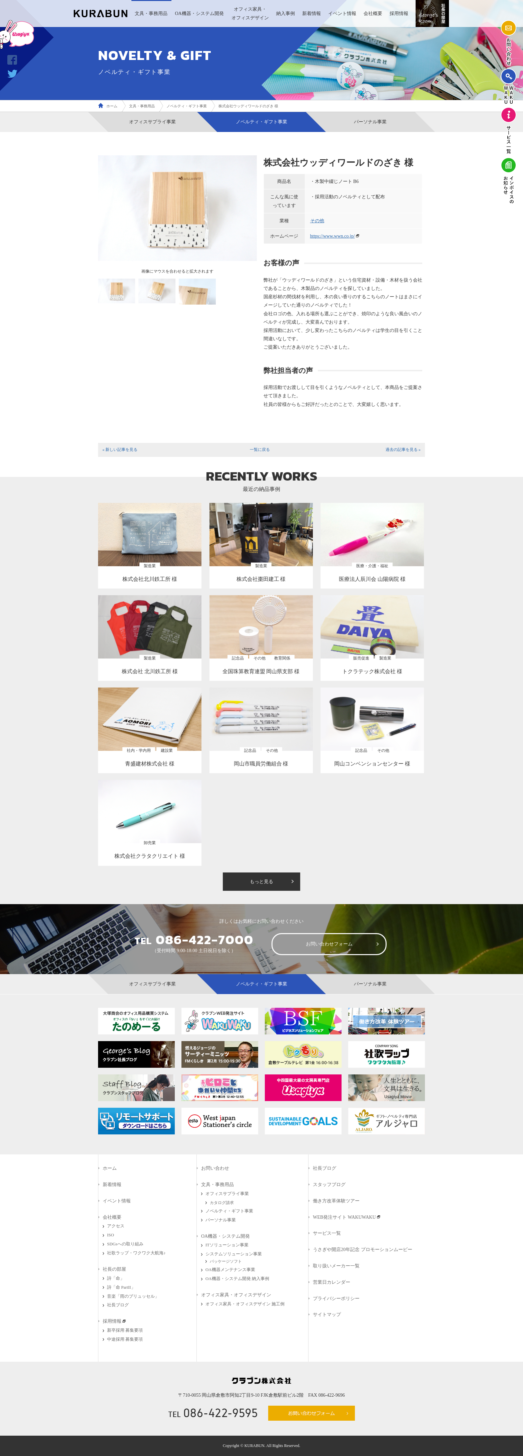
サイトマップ (327, 1314)
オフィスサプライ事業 (152, 121)
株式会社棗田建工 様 (261, 579)
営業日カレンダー (331, 1282)
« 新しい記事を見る (119, 449)
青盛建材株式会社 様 (149, 763)
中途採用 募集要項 (125, 1339)
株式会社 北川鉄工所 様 (150, 671)
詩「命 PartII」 (121, 1287)
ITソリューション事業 (226, 1245)
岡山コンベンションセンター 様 (372, 763)
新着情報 (311, 13)
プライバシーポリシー (336, 1298)
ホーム (111, 106)
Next (248, 211)
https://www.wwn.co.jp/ (332, 236)
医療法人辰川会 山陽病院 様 (372, 579)
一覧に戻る (260, 449)
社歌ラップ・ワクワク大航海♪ (136, 1253)
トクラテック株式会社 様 (372, 671)
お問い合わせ (215, 1168)
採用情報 (399, 13)
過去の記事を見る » (403, 449)
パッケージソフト (226, 1261)
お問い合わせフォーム (329, 943)
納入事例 (285, 13)
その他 (317, 220)
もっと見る (261, 881)
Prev (106, 211)
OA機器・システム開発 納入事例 (237, 1278)
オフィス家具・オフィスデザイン (250, 13)
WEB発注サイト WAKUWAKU (344, 1217)
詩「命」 (115, 1278)
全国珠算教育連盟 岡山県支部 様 (261, 671)
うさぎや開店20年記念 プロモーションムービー (362, 1249)
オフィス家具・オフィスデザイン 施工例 (245, 1304)
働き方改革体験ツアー (336, 1200)
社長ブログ (118, 1305)
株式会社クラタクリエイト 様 (149, 856)
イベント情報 (342, 13)
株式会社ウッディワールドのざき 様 (248, 106)
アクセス (115, 1226)
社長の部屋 (114, 1269)
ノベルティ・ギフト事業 (186, 106)
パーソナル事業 (370, 121)
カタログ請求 (222, 1202)
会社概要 (373, 13)
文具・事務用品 (151, 13)
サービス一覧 (327, 1233)
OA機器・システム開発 (199, 13)
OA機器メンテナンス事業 (230, 1269)
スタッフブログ (329, 1184)
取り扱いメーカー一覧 (336, 1265)
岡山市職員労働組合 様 (261, 763)
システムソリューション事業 (233, 1254)
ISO (110, 1235)
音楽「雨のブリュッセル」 (133, 1296)
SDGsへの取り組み (125, 1244)
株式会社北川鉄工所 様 (149, 579)
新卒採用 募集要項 (125, 1330)
